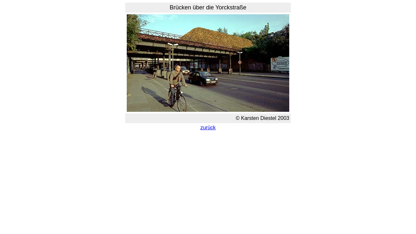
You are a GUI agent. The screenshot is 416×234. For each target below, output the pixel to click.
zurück (207, 127)
